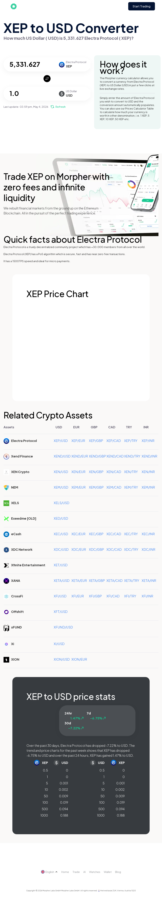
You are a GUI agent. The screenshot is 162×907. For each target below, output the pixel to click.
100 (45, 802)
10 (46, 789)
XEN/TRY (131, 472)
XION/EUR (79, 659)
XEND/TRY (132, 456)
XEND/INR (149, 456)
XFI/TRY (130, 596)
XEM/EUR (78, 487)
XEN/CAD (113, 472)
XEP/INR (148, 441)
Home (65, 871)
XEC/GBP (96, 534)
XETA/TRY (131, 580)
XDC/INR (148, 549)
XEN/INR (148, 472)
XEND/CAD (115, 456)
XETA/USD (62, 580)
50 (46, 796)
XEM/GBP (96, 487)
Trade (76, 871)
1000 (44, 815)
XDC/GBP (96, 549)
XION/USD (62, 659)
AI (84, 871)
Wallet (108, 871)
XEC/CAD (113, 534)
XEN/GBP (96, 472)
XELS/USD (61, 503)
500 (45, 809)
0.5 (45, 770)
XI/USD (59, 644)
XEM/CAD (113, 487)
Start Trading (142, 6)
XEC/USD (61, 534)
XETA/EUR (79, 580)
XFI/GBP (95, 596)
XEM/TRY (131, 487)
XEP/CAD (113, 441)
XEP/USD (61, 441)
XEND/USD (62, 456)
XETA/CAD (114, 580)
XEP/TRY (130, 441)
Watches (94, 871)
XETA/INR (149, 580)
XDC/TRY (131, 549)
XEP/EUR (78, 441)
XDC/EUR (78, 549)
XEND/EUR (79, 456)
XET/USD (61, 565)
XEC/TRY (131, 534)
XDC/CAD (114, 549)
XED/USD (61, 518)
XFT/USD (61, 612)
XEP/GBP (96, 441)
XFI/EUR (77, 596)
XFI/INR (147, 596)
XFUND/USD (63, 627)
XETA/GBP (97, 580)
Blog (118, 871)
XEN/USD (61, 472)
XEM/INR (148, 487)
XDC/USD (61, 549)
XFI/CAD (113, 596)
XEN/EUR (78, 472)
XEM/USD (61, 487)
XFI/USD (60, 596)
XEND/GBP (97, 456)
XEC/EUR (78, 534)
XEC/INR (148, 534)
